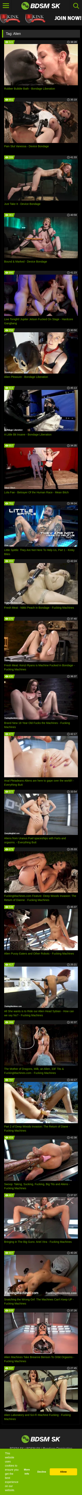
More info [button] (27, 1471)
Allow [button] (63, 1471)
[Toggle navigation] (6, 6)
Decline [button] (41, 1471)
